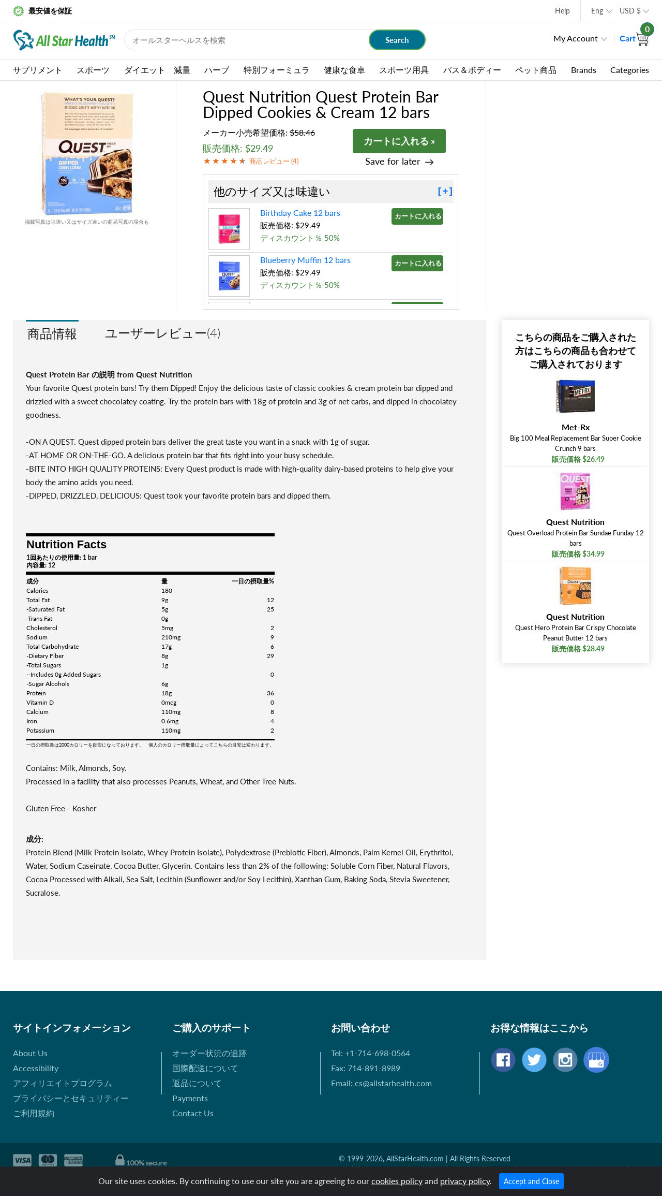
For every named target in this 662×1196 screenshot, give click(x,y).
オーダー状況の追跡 (209, 1053)
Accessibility (35, 1068)
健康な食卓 (344, 70)
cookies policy (397, 1181)
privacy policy (465, 1181)
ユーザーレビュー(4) (162, 332)
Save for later (392, 161)
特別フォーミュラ (277, 70)
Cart (634, 38)
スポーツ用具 (404, 70)
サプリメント (38, 70)
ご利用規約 (33, 1113)
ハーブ (216, 70)
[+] (445, 191)
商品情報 (52, 333)
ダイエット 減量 (157, 70)
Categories (629, 70)
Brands (583, 70)
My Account (575, 38)
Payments (190, 1098)
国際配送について (205, 1068)
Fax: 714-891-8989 (365, 1068)
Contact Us (193, 1113)
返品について (197, 1083)
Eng (597, 10)
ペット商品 (535, 70)
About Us (30, 1053)
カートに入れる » (399, 141)
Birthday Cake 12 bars (300, 212)
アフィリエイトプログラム (62, 1083)
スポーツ (93, 70)
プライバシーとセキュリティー (71, 1098)
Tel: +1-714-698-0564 (370, 1053)
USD (630, 10)
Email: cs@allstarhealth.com (381, 1083)
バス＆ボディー (472, 70)
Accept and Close (531, 1181)
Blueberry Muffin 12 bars (305, 260)
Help (562, 10)
